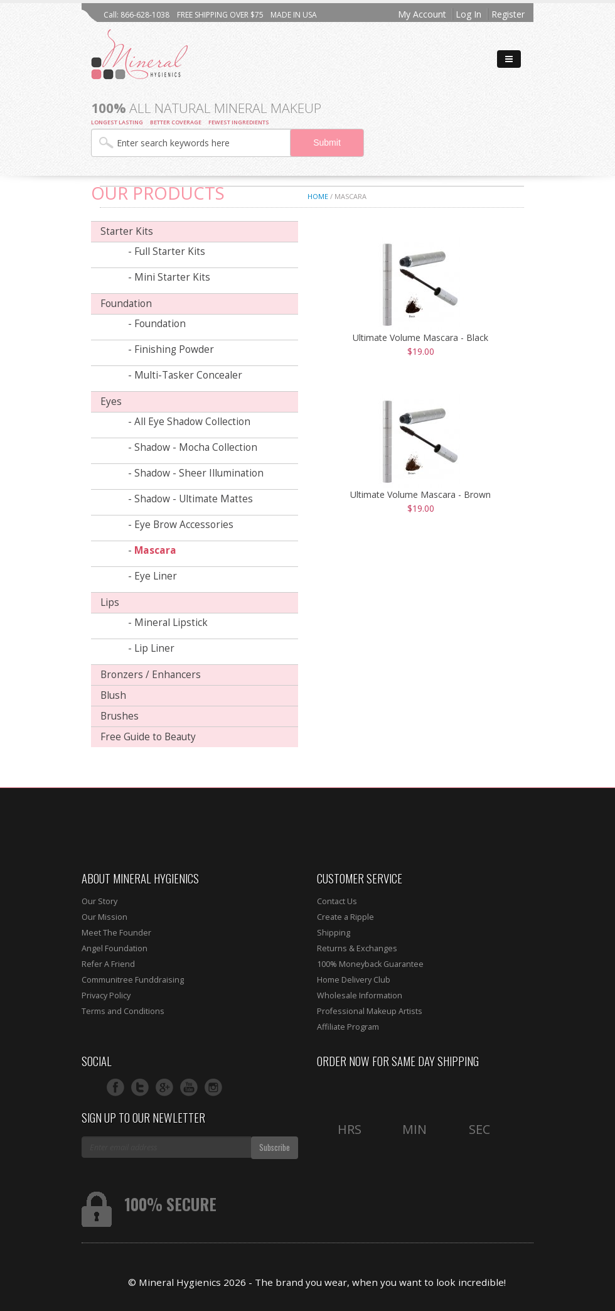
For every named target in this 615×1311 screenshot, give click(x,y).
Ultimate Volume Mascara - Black (420, 337)
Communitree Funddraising (133, 979)
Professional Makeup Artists (369, 1011)
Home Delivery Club (353, 979)
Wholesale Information (359, 995)
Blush (113, 695)
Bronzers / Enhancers (150, 674)
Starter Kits (126, 231)
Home (318, 196)
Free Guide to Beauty (148, 736)
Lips (109, 602)
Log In (468, 14)
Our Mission (104, 917)
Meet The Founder (116, 932)
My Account (422, 14)
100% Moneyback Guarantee (370, 964)
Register (508, 14)
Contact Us (337, 901)
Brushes (119, 716)
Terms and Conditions (123, 1011)
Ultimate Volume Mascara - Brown (420, 494)
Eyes (111, 401)
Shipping (333, 932)
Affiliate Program (348, 1027)
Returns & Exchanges (357, 948)
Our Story (99, 901)
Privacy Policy (106, 995)
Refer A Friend (108, 964)
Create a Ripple (345, 917)
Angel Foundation (114, 948)
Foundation (126, 303)
